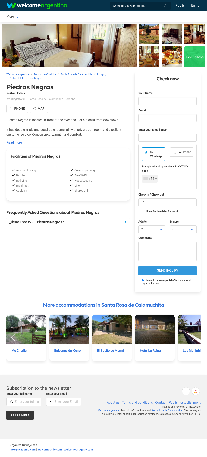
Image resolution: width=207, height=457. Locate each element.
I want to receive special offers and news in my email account (167, 282)
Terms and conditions (136, 403)
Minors (174, 222)
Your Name (145, 94)
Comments (145, 239)
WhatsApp (157, 157)
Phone (186, 153)
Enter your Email (57, 394)
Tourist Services (108, 17)
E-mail (142, 111)
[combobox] (150, 179)
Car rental (85, 17)
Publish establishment (185, 403)
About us (112, 403)
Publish (181, 5)
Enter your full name (19, 394)
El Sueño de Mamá (110, 351)
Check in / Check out (151, 195)
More (150, 17)
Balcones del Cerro (67, 351)
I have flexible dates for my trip (160, 212)
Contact (160, 403)
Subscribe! (20, 416)
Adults (142, 222)
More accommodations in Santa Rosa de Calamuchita (103, 306)
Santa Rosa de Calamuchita (26, 17)
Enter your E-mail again (153, 130)
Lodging (59, 17)
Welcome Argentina (110, 411)
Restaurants (133, 17)
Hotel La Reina (150, 351)
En (193, 5)
